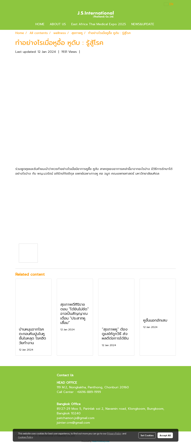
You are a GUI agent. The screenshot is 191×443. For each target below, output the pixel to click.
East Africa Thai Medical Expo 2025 (98, 24)
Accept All (165, 435)
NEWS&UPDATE (142, 24)
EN (168, 4)
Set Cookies (147, 435)
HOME (39, 24)
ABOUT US (58, 24)
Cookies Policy (25, 437)
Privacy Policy (114, 433)
